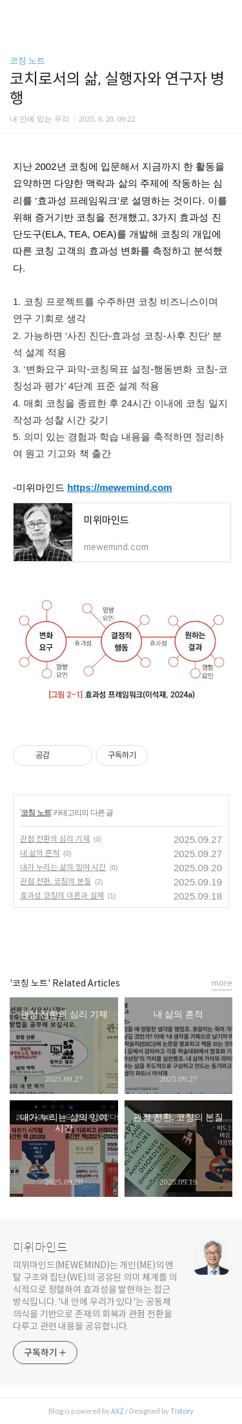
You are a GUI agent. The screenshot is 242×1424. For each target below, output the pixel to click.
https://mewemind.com (119, 487)
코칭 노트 (27, 61)
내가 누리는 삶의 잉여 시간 (63, 867)
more (222, 982)
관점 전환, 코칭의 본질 (55, 881)
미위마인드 (40, 1248)
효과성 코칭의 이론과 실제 (62, 895)
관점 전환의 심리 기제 (55, 839)
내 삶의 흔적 (39, 853)
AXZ (117, 1411)
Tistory (182, 1411)
